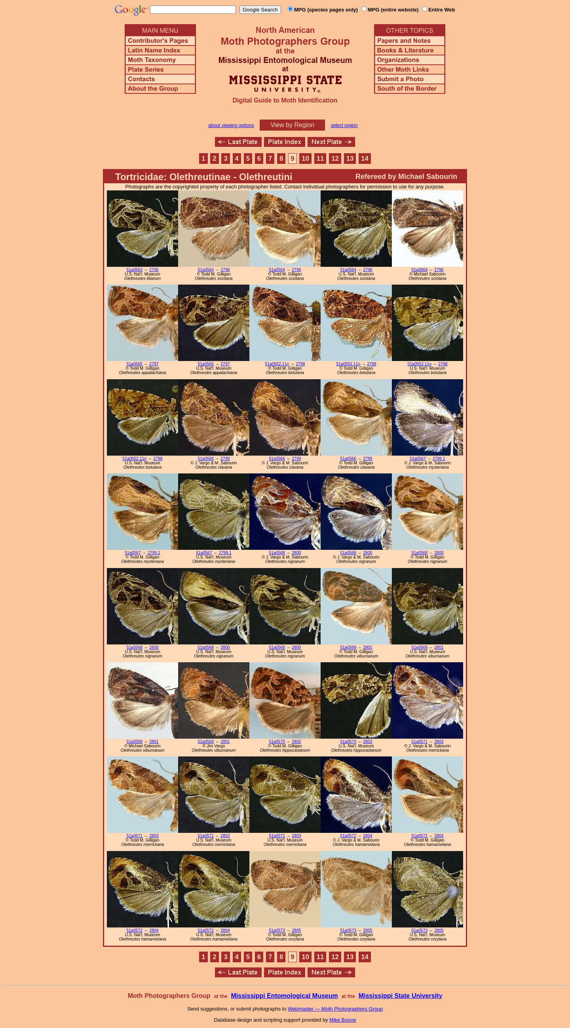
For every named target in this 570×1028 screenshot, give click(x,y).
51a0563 (134, 270)
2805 (296, 930)
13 (350, 158)
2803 (438, 741)
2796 (225, 270)
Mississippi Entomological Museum (284, 995)
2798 (300, 364)
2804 (367, 836)
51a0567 (418, 458)
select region (344, 125)
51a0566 (206, 458)
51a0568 (277, 553)
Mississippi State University (401, 995)
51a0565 (134, 364)
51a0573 (277, 930)
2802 (296, 741)
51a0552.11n (277, 364)
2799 (225, 458)
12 (335, 158)
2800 (296, 553)
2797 (153, 364)
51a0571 (420, 741)
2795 (153, 270)
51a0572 (348, 836)
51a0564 (206, 270)
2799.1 (439, 458)
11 (320, 158)
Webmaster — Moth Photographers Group (335, 1009)
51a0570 (277, 741)
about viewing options (231, 125)
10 (305, 158)
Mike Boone (342, 1020)
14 (365, 158)
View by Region (292, 125)
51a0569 (348, 647)
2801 (367, 647)
